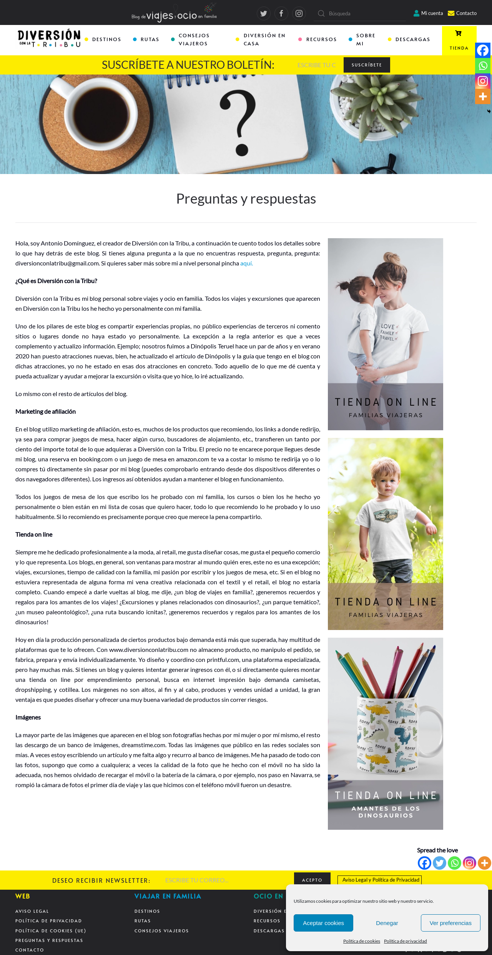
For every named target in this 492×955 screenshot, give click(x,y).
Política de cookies (361, 941)
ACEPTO (312, 880)
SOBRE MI (362, 39)
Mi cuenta (428, 13)
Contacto (462, 13)
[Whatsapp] (454, 863)
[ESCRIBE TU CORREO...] (317, 65)
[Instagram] (469, 863)
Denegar (387, 923)
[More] (484, 863)
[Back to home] (50, 41)
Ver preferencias (451, 923)
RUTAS (146, 39)
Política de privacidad (405, 941)
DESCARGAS (409, 39)
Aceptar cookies (323, 923)
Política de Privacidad (395, 880)
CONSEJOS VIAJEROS (190, 39)
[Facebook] (424, 863)
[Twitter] (439, 863)
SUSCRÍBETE (367, 65)
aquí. (246, 263)
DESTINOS (103, 39)
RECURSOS (317, 39)
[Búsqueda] (360, 13)
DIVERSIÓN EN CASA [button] (260, 39)
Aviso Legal (354, 880)
